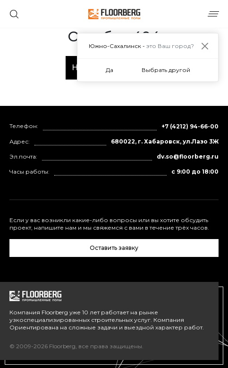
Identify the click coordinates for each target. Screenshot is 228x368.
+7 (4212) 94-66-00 (190, 126)
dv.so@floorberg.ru (188, 156)
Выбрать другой (166, 69)
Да (109, 69)
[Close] (205, 46)
